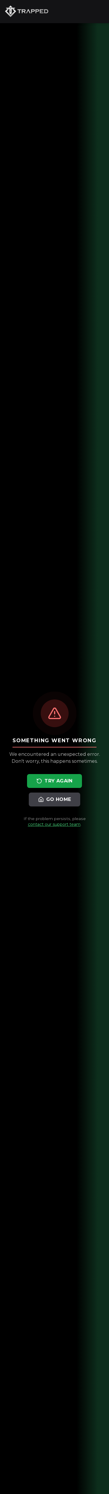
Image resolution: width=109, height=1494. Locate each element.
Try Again (54, 781)
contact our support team (54, 824)
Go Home (54, 799)
